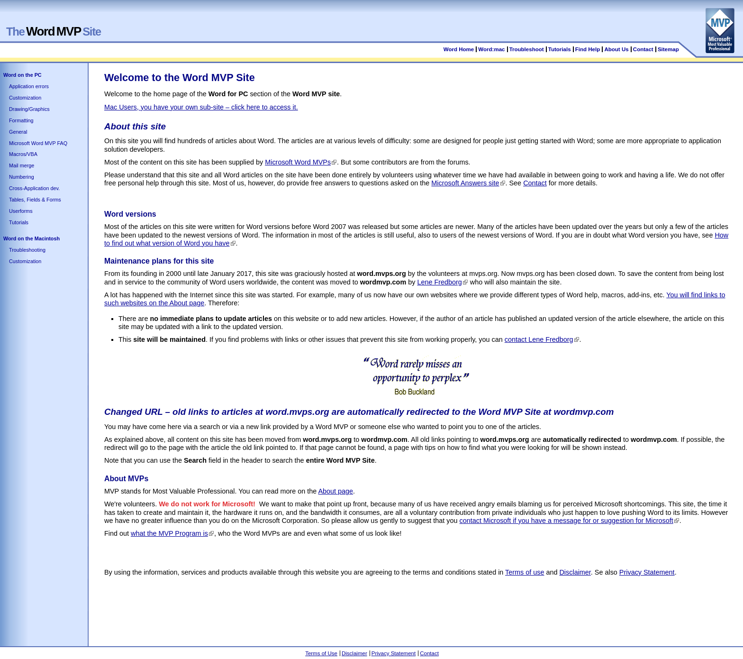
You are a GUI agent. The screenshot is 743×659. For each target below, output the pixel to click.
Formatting (21, 120)
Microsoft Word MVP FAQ (38, 143)
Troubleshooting (27, 250)
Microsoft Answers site (465, 183)
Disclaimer (574, 572)
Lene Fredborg (439, 282)
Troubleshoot (526, 49)
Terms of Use (321, 653)
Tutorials (559, 49)
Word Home (459, 49)
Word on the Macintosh (31, 238)
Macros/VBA (23, 154)
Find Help (587, 49)
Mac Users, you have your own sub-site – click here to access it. (201, 107)
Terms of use (524, 572)
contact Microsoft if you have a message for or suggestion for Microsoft (566, 520)
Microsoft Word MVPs (298, 162)
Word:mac (492, 49)
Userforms (21, 211)
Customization (25, 98)
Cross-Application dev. (34, 188)
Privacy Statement (647, 572)
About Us (616, 49)
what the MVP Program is (169, 533)
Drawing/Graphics (29, 109)
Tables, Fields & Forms (35, 199)
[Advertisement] (276, 616)
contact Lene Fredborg (539, 339)
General (18, 132)
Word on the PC (22, 75)
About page (335, 491)
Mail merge (21, 165)
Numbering (21, 177)
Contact (643, 49)
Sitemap (668, 49)
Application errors (29, 86)
